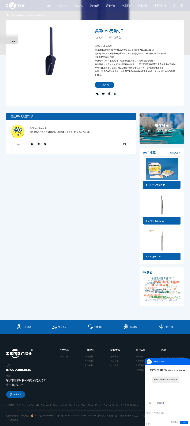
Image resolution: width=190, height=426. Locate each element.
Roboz (91, 405)
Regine (115, 405)
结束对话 (174, 422)
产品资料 (89, 361)
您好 (150, 403)
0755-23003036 (32, 144)
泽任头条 (114, 356)
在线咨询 (104, 85)
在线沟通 (38, 144)
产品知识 (114, 361)
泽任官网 (124, 405)
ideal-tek (63, 405)
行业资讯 (114, 365)
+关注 (17, 145)
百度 (18, 405)
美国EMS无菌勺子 (36, 15)
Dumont (107, 405)
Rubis (55, 405)
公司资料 (89, 356)
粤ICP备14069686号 (42, 415)
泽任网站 (134, 405)
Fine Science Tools (77, 405)
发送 (184, 422)
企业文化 (140, 361)
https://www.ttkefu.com (176, 370)
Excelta (98, 405)
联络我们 (160, 403)
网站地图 (25, 415)
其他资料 (89, 365)
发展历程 (140, 365)
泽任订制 (63, 356)
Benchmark (46, 405)
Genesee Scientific (30, 405)
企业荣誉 (140, 370)
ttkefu (13, 41)
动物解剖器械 (12, 415)
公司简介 (140, 356)
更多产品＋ (175, 153)
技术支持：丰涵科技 (107, 415)
